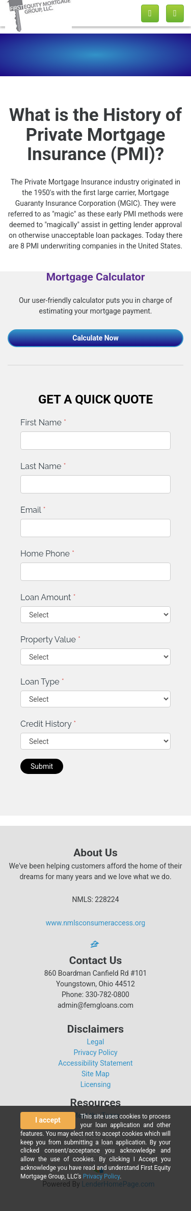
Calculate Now (95, 338)
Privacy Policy (95, 1052)
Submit (42, 766)
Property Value (50, 639)
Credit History (48, 724)
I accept (48, 1120)
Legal (95, 1042)
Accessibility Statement (95, 1063)
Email (33, 510)
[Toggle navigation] (175, 13)
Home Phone (47, 553)
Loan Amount (48, 597)
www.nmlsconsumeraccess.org (96, 923)
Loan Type (42, 682)
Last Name (43, 466)
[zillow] (96, 944)
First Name (43, 422)
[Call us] (150, 13)
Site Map (95, 1074)
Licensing (95, 1084)
